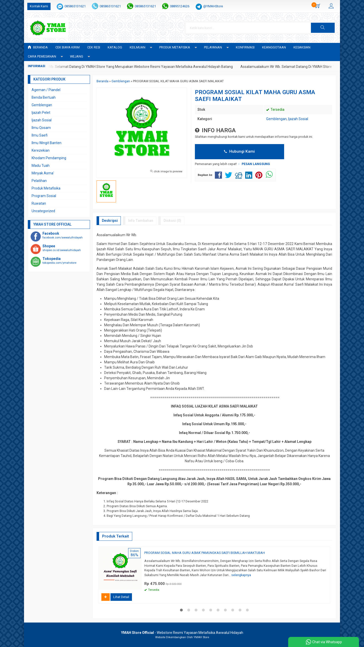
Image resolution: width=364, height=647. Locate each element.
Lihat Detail (121, 597)
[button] (323, 28)
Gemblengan (276, 119)
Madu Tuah (41, 166)
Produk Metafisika (46, 188)
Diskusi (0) (172, 221)
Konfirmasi (245, 47)
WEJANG (76, 56)
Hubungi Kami (239, 151)
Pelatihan (39, 181)
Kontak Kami (39, 6)
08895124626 (179, 6)
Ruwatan (39, 203)
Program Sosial (44, 196)
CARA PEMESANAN (42, 56)
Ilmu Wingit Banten (46, 143)
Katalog (115, 47)
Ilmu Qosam (41, 128)
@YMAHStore (213, 6)
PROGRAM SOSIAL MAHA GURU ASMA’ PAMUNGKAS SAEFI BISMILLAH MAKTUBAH (204, 553)
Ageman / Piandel (46, 90)
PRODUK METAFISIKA (174, 47)
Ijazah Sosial (298, 119)
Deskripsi (110, 221)
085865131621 (75, 6)
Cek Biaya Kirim (67, 47)
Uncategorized (43, 211)
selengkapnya (241, 575)
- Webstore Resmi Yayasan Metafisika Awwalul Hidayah (182, 633)
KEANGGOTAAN (274, 47)
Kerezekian (41, 150)
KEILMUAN (137, 47)
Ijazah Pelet (41, 113)
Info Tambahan (140, 221)
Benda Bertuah (44, 97)
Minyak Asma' (43, 173)
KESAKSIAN (301, 47)
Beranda (38, 47)
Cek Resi (93, 47)
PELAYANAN (213, 47)
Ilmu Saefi (40, 135)
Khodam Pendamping (49, 158)
